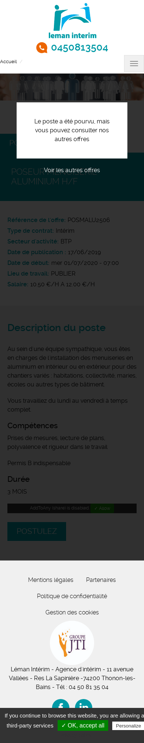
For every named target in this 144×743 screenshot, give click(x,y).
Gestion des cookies (72, 612)
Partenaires (101, 579)
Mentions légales (50, 579)
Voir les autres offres (72, 170)
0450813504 (79, 47)
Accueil (8, 61)
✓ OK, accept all (82, 725)
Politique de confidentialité (72, 596)
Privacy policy (76, 735)
